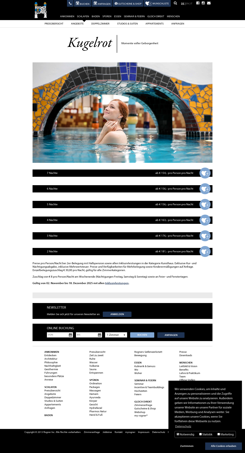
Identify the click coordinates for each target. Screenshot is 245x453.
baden (96, 16)
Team (182, 376)
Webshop (139, 412)
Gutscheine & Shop (145, 408)
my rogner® (141, 415)
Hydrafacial (95, 408)
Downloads (185, 355)
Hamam (93, 394)
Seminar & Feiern (134, 16)
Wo (136, 369)
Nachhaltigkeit (52, 365)
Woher (138, 373)
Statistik (205, 434)
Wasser (93, 362)
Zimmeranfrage (143, 405)
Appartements (154, 23)
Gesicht (93, 404)
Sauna (92, 369)
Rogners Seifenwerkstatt (148, 352)
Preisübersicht (54, 23)
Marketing (225, 434)
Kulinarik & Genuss (144, 366)
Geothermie (51, 369)
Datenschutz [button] (183, 426)
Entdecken (50, 355)
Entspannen (96, 372)
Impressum (143, 432)
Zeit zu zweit (96, 355)
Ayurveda (94, 397)
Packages (94, 387)
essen (117, 16)
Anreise (48, 379)
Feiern (137, 394)
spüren (106, 16)
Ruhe (92, 358)
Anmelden (117, 314)
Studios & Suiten (127, 23)
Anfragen (177, 23)
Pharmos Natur (98, 411)
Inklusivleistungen (117, 283)
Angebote (77, 23)
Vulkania (94, 365)
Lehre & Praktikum (189, 373)
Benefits (184, 369)
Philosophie (51, 362)
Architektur (50, 358)
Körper (93, 400)
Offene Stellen (187, 380)
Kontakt (118, 432)
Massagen (95, 390)
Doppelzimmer (100, 23)
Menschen (173, 16)
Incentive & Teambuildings (149, 387)
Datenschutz (158, 432)
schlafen (83, 17)
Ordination (95, 383)
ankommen (67, 16)
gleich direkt (155, 16)
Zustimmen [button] (187, 446)
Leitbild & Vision (188, 366)
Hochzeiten (140, 391)
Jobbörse (107, 432)
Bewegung (140, 355)
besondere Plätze (54, 376)
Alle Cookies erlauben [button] (223, 446)
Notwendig (185, 434)
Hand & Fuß (96, 414)
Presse (183, 352)
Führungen (50, 372)
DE (182, 3)
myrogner (130, 432)
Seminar (139, 383)
